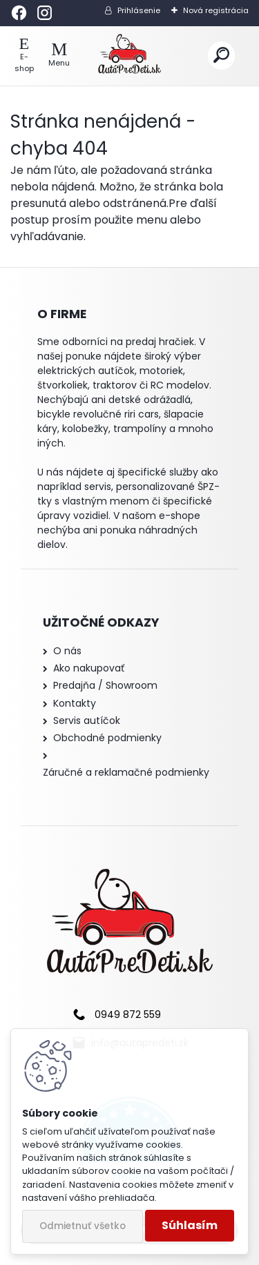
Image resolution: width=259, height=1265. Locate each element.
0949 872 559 (128, 1014)
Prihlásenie (138, 10)
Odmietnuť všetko (82, 1226)
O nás (67, 651)
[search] (221, 55)
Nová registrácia (216, 10)
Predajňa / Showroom (105, 685)
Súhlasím (190, 1225)
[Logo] (129, 56)
